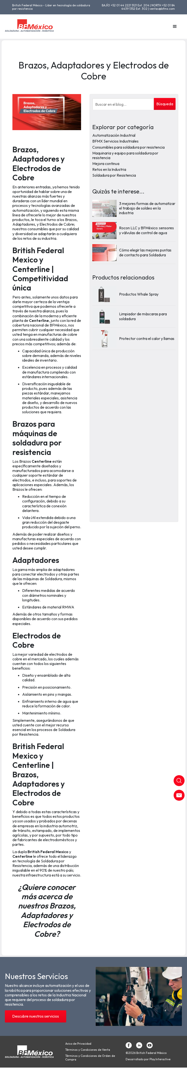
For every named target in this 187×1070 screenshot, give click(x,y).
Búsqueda (164, 103)
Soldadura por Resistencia (114, 175)
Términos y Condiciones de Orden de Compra (90, 1057)
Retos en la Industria (109, 169)
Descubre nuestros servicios (35, 1016)
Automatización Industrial (113, 135)
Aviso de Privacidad (78, 1043)
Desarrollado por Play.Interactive (148, 1059)
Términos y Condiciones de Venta (87, 1049)
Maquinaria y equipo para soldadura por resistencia (125, 155)
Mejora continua (105, 163)
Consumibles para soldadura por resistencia (128, 147)
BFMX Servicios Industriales (115, 141)
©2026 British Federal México (146, 1053)
